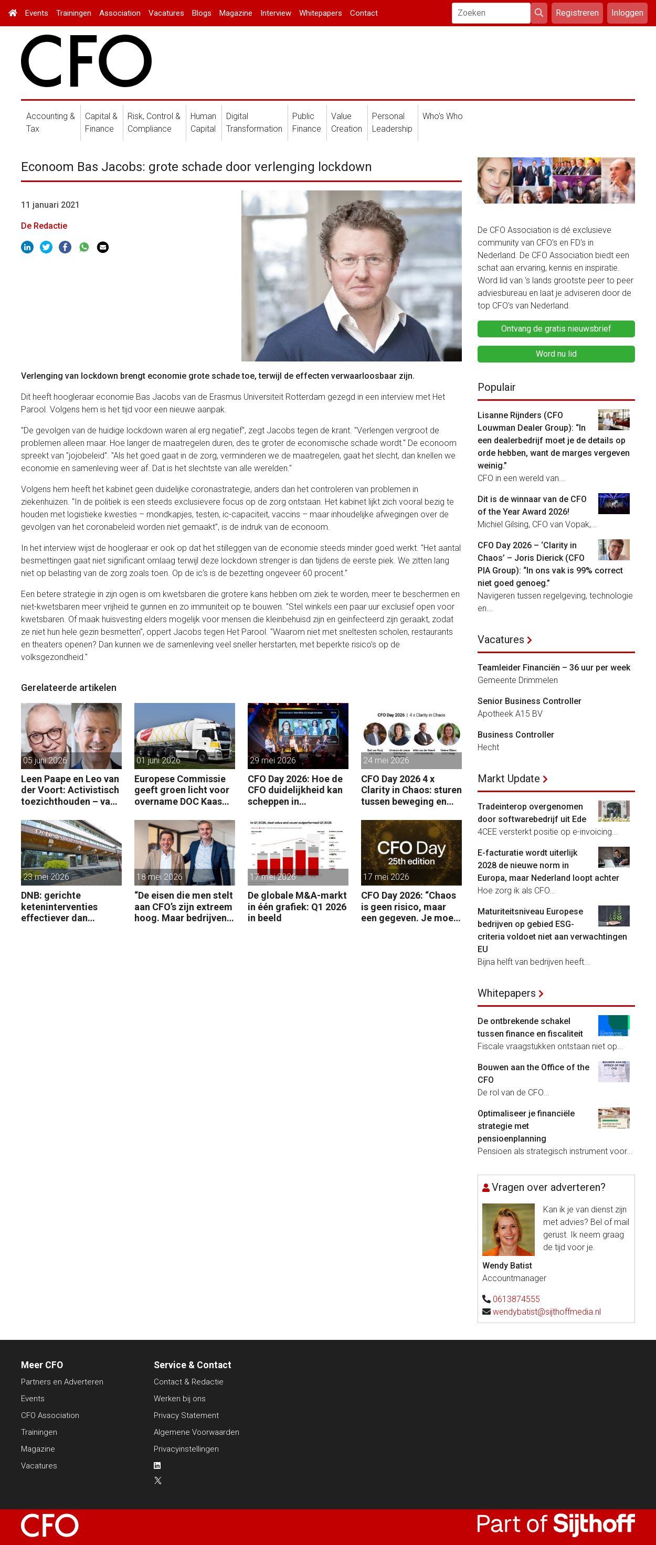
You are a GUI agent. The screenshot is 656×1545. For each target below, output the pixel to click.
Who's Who (442, 116)
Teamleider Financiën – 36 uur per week (554, 668)
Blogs (201, 13)
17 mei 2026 (273, 877)
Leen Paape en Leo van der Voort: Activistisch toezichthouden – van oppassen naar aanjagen (70, 790)
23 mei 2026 (46, 877)
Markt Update (509, 778)
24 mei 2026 (386, 760)
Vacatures (166, 13)
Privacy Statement (186, 1415)
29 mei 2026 (273, 760)
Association (120, 13)
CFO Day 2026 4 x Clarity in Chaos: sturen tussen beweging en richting (411, 790)
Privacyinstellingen (186, 1449)
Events (36, 13)
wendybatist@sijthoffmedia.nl (547, 1312)
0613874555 (516, 1299)
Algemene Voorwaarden (196, 1432)
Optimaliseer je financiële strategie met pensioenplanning (526, 1126)
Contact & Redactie (189, 1382)
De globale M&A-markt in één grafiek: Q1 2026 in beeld (297, 906)
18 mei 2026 (159, 877)
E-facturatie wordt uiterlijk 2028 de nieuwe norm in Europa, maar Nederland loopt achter (548, 865)
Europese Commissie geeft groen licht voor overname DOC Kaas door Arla (181, 790)
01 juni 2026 (158, 760)
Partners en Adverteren (62, 1382)
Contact (364, 13)
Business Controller (516, 735)
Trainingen (73, 13)
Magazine (235, 13)
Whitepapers (320, 13)
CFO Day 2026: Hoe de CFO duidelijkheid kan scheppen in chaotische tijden (295, 790)
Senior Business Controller (529, 701)
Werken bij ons (180, 1398)
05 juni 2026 (45, 760)
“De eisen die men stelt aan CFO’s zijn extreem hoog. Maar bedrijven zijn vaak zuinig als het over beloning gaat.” (183, 907)
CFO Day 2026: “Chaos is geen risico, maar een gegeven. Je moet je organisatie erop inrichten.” (409, 907)
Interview (275, 13)
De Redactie (44, 226)
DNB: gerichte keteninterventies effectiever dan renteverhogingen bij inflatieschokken (66, 907)
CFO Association (50, 1415)
